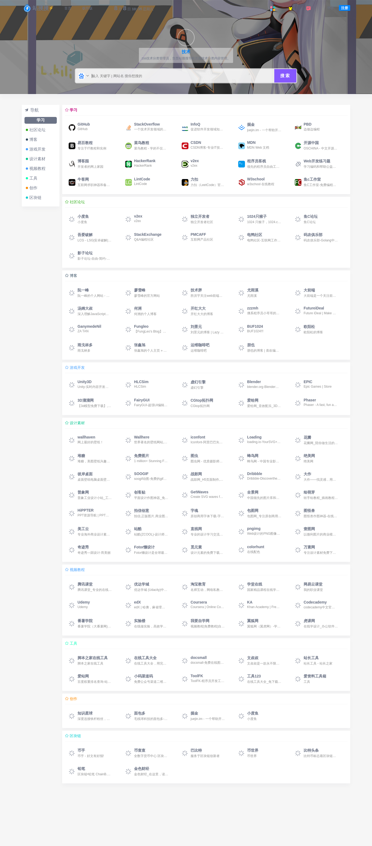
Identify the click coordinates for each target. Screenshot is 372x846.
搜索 (285, 75)
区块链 (35, 197)
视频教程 (37, 168)
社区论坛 (37, 129)
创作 (33, 187)
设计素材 (37, 158)
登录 (330, 8)
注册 (344, 8)
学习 (41, 120)
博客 (33, 139)
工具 (33, 178)
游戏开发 (37, 149)
